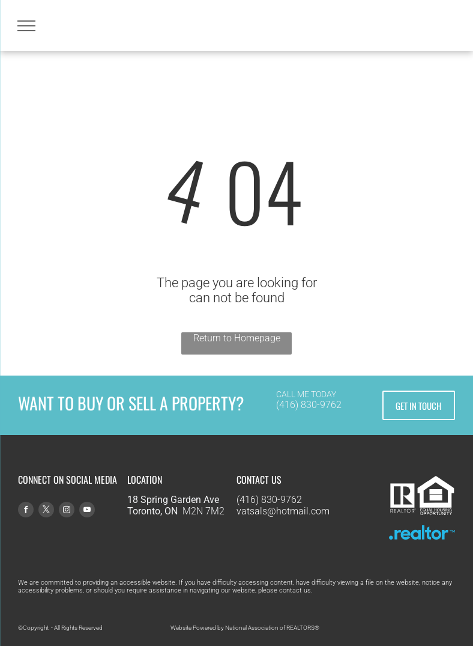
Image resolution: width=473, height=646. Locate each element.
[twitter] (46, 511)
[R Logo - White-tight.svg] (403, 516)
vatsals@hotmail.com (283, 511)
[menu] (26, 25)
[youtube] (87, 511)
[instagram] (66, 511)
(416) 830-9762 (309, 404)
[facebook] (26, 511)
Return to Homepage (236, 338)
